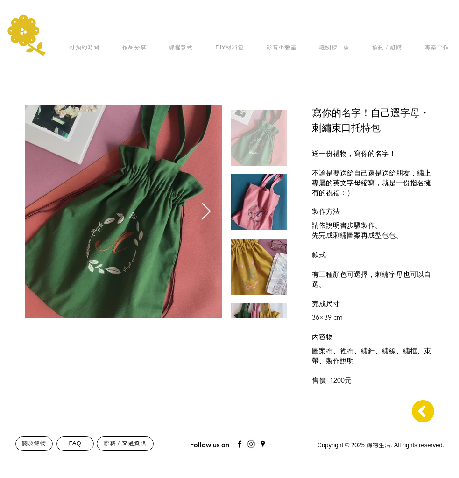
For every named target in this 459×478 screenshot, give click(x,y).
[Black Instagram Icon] (251, 444)
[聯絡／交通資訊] (125, 443)
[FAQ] (75, 443)
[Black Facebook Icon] (239, 444)
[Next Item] (206, 212)
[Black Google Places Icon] (263, 444)
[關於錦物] (34, 443)
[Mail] (300, 441)
